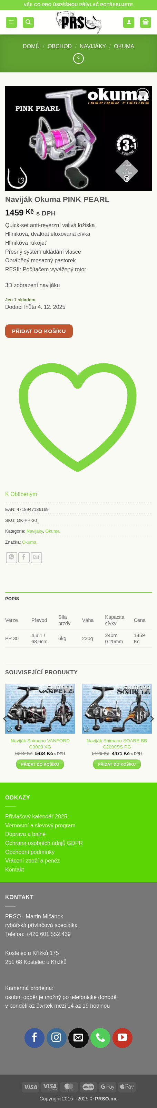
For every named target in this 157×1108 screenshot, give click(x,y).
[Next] (151, 732)
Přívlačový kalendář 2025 (36, 816)
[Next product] (78, 58)
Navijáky (93, 46)
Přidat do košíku (39, 331)
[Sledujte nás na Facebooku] (34, 1038)
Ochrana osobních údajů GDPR (44, 843)
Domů (31, 46)
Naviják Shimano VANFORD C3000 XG (40, 743)
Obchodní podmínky (30, 852)
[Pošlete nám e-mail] (78, 1038)
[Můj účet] (128, 22)
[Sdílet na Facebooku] (24, 557)
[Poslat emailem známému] (36, 557)
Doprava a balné (25, 834)
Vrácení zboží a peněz (32, 861)
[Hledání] (28, 22)
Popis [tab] (12, 598)
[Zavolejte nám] (100, 1038)
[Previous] (5, 732)
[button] (11, 22)
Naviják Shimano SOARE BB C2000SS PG (117, 743)
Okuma (124, 46)
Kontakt (14, 870)
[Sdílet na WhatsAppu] (11, 557)
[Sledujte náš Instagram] (57, 1038)
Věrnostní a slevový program (40, 825)
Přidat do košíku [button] (40, 764)
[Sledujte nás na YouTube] (122, 1038)
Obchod (60, 46)
